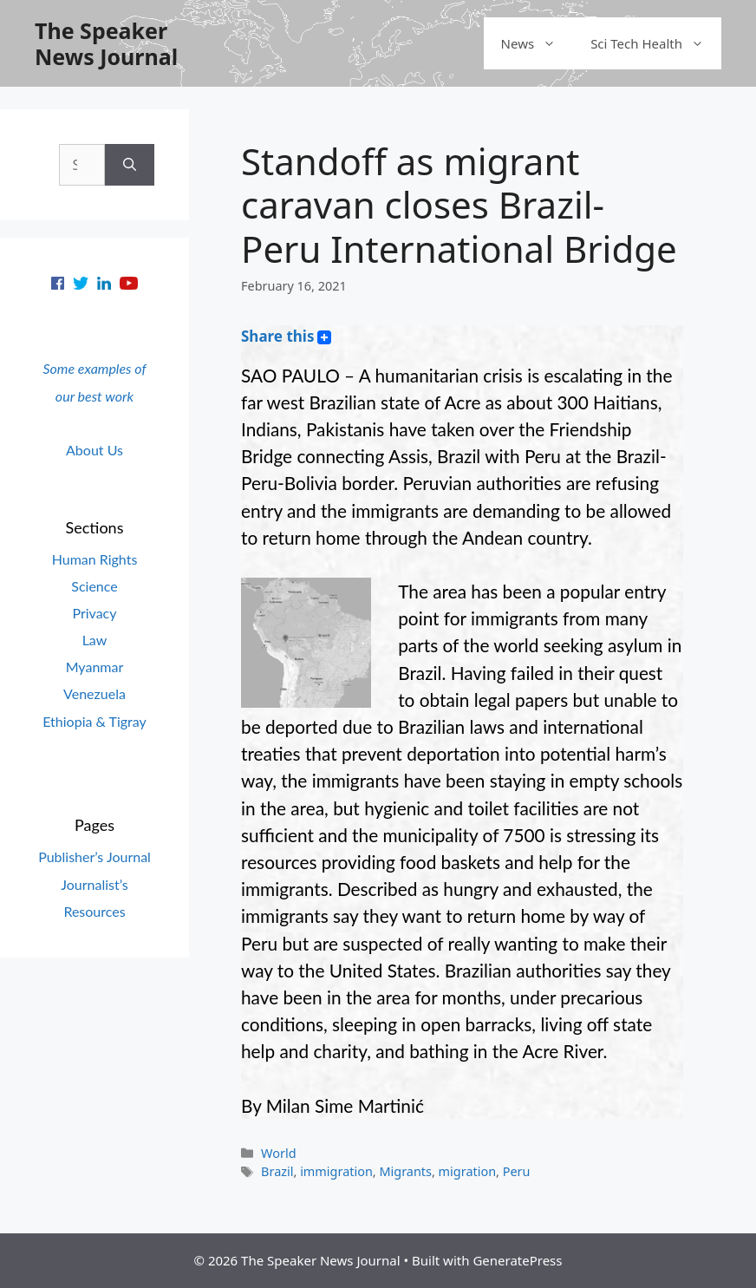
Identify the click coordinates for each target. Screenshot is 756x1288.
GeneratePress (517, 1260)
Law (95, 639)
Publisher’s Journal (94, 856)
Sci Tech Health (655, 43)
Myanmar (95, 666)
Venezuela (94, 693)
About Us (94, 449)
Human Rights (95, 559)
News (537, 43)
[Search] (129, 165)
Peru (517, 1171)
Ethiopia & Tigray (94, 721)
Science (94, 586)
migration (467, 1171)
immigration (336, 1171)
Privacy (94, 613)
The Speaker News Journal (106, 43)
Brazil (277, 1171)
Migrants (405, 1171)
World (278, 1153)
